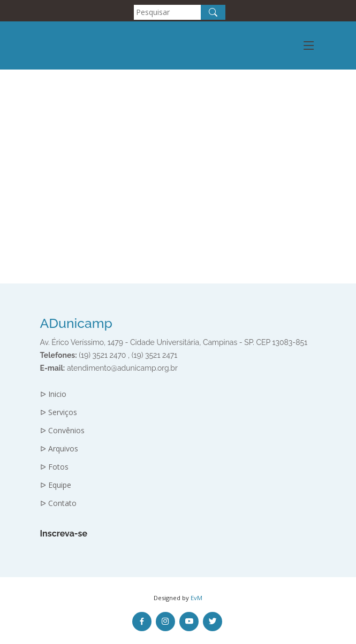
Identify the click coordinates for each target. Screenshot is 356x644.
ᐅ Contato (58, 503)
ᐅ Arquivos (59, 449)
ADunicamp (76, 323)
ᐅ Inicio (53, 394)
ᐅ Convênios (62, 430)
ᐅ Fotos (54, 467)
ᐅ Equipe (55, 485)
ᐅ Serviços (58, 412)
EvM (196, 598)
